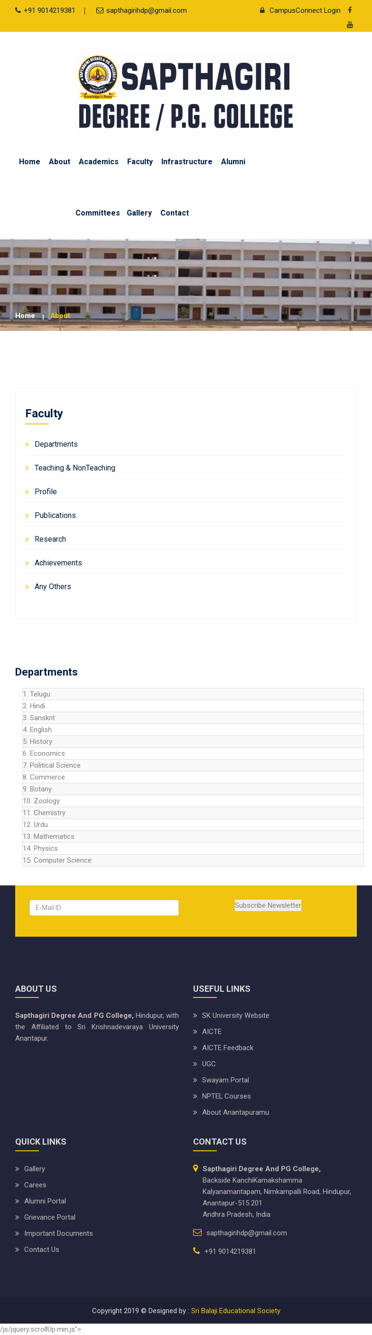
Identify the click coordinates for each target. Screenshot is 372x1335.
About (59, 161)
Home (29, 161)
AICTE (212, 1031)
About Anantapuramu (235, 1112)
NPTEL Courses (226, 1096)
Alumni (233, 161)
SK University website (236, 1015)
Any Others (53, 586)
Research (50, 539)
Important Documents (58, 1233)
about (60, 315)
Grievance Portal (49, 1217)
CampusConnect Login (298, 10)
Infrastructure (187, 161)
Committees (97, 212)
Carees (35, 1185)
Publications (55, 515)
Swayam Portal (225, 1080)
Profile (46, 491)
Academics (99, 161)
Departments (56, 444)
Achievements (58, 562)
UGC (209, 1064)
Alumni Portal (45, 1201)
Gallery (139, 212)
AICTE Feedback (227, 1048)
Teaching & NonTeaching (75, 467)
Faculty (140, 161)
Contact (174, 212)
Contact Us (41, 1249)
